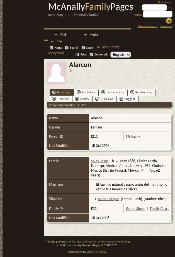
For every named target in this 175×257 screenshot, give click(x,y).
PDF (84, 105)
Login (89, 48)
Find (63, 35)
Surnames (166, 26)
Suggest (127, 99)
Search (74, 48)
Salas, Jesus (99, 161)
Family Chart (159, 208)
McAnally (133, 136)
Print (84, 54)
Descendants (112, 92)
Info (59, 41)
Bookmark (101, 54)
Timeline (60, 99)
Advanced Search (147, 26)
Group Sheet (135, 208)
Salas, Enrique (108, 199)
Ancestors (86, 92)
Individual (61, 92)
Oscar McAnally (96, 252)
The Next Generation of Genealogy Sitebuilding (101, 241)
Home (58, 48)
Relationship (141, 92)
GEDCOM (104, 99)
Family (82, 99)
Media (94, 35)
